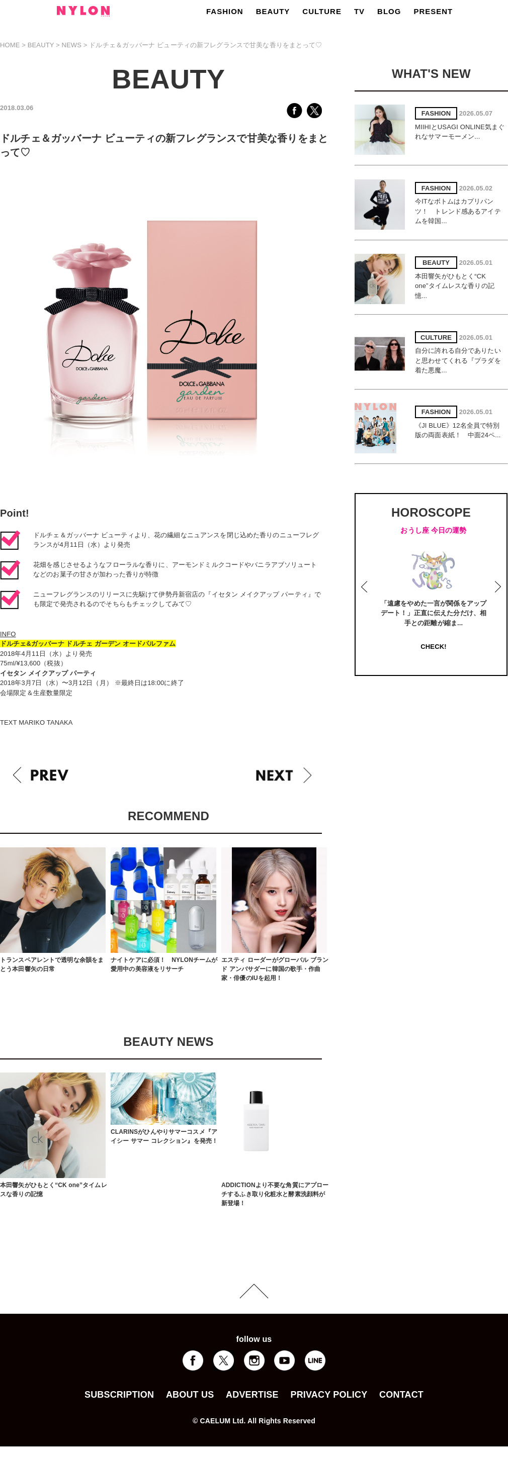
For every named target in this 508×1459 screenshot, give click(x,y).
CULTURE (322, 11)
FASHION (224, 11)
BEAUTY (273, 11)
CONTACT (401, 1395)
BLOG (389, 11)
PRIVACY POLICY (328, 1395)
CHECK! (433, 646)
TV (359, 11)
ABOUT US (190, 1395)
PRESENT (433, 11)
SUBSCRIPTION (119, 1395)
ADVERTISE (252, 1395)
